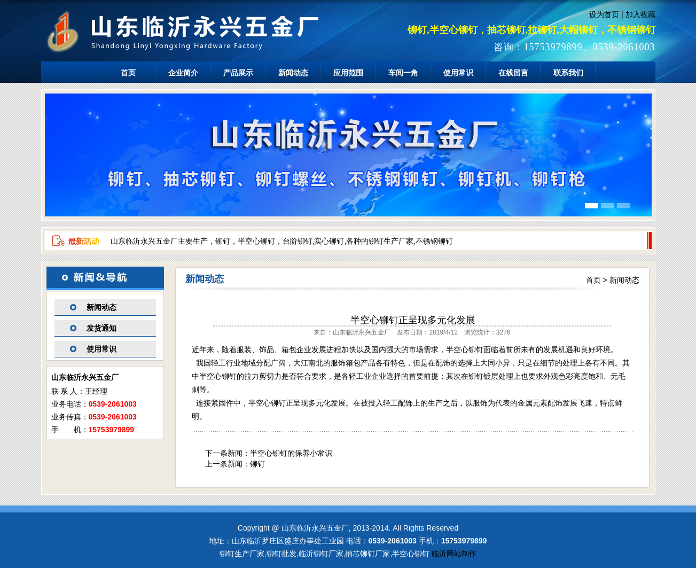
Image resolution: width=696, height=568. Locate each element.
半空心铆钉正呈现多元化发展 (412, 320)
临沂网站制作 (454, 553)
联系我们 (568, 72)
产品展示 (238, 72)
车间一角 (403, 72)
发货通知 (101, 328)
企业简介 (183, 72)
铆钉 (257, 464)
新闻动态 (293, 72)
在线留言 (513, 72)
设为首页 (604, 14)
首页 (128, 72)
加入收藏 (640, 14)
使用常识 (458, 72)
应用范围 (348, 72)
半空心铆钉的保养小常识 (291, 453)
